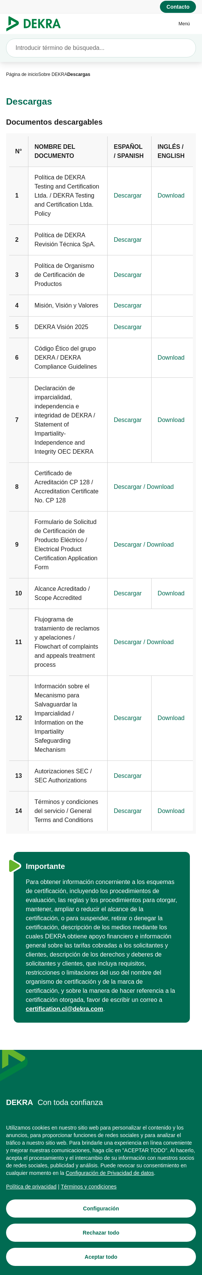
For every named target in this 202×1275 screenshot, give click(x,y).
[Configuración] (101, 1212)
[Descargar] (128, 195)
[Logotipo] (36, 24)
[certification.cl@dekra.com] (64, 1009)
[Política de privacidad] (31, 1190)
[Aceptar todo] (101, 1261)
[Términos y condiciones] (89, 1190)
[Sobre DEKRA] (52, 74)
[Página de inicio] (22, 74)
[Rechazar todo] (101, 1236)
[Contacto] (178, 7)
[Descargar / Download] (144, 486)
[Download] (171, 195)
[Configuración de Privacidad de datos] (110, 1177)
